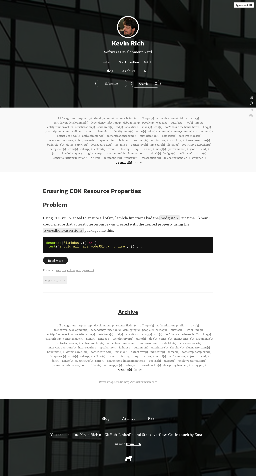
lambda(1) (104, 131)
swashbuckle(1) (151, 157)
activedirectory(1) (93, 135)
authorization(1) (149, 135)
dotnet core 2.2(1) (101, 144)
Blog (109, 70)
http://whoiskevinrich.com (140, 383)
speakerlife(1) (108, 140)
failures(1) (125, 140)
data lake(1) (169, 135)
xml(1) (205, 149)
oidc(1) (152, 131)
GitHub (149, 61)
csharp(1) (86, 149)
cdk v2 (71, 271)
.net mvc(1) (121, 144)
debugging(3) (131, 122)
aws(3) (195, 118)
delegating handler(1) (176, 157)
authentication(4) (167, 118)
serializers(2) (105, 127)
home (138, 162)
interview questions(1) (62, 140)
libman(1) (173, 144)
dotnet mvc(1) (139, 144)
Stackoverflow (129, 61)
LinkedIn (107, 61)
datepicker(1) (58, 149)
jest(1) (55, 153)
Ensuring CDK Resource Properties (92, 190)
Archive (128, 70)
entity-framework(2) (60, 127)
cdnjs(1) (73, 149)
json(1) (194, 149)
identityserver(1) (123, 131)
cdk (64, 271)
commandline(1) (73, 131)
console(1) (165, 131)
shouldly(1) (177, 140)
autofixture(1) (159, 140)
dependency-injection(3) (106, 122)
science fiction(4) (126, 118)
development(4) (104, 118)
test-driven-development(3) (71, 122)
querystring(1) (84, 153)
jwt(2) (189, 122)
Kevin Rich (133, 445)
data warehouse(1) (190, 135)
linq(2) (207, 127)
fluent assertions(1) (198, 140)
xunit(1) (90, 131)
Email (200, 436)
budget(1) (169, 153)
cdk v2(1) (99, 149)
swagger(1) (199, 157)
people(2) (148, 122)
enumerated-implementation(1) (126, 153)
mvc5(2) (147, 127)
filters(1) (96, 157)
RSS (147, 70)
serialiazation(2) (85, 127)
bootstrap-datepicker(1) (196, 144)
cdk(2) (158, 127)
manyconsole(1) (184, 131)
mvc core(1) (157, 144)
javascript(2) (53, 131)
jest (78, 271)
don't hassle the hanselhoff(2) (182, 127)
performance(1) (178, 149)
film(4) (184, 118)
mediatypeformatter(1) (192, 153)
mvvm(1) (113, 149)
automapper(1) (113, 157)
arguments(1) (204, 131)
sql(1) (138, 149)
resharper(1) (131, 157)
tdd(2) (119, 127)
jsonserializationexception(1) (70, 157)
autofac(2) (177, 122)
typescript (244, 5)
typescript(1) (124, 162)
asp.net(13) (85, 118)
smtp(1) (99, 153)
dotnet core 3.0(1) (77, 144)
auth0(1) (141, 131)
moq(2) (199, 122)
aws (58, 271)
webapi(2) (162, 122)
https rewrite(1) (87, 140)
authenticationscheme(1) (122, 135)
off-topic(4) (147, 118)
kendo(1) (67, 153)
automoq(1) (141, 140)
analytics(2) (132, 127)
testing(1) (126, 149)
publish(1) (155, 153)
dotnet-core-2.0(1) (68, 135)
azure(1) (149, 149)
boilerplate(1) (55, 144)
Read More (55, 262)
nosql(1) (161, 149)
